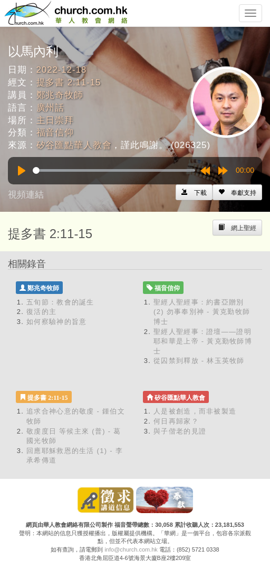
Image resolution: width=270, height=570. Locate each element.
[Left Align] (237, 192)
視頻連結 (26, 195)
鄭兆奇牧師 (59, 95)
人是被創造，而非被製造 (194, 411)
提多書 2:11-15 (68, 82)
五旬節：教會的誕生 (60, 302)
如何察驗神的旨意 (56, 322)
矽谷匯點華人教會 (74, 145)
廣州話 (50, 108)
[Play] (21, 170)
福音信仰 (55, 132)
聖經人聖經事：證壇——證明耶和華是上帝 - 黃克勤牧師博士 (202, 341)
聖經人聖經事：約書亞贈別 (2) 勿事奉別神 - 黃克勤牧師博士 (201, 312)
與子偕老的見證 (179, 431)
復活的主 (41, 312)
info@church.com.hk (130, 549)
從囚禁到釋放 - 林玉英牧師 (199, 361)
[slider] (114, 170)
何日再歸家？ (176, 421)
